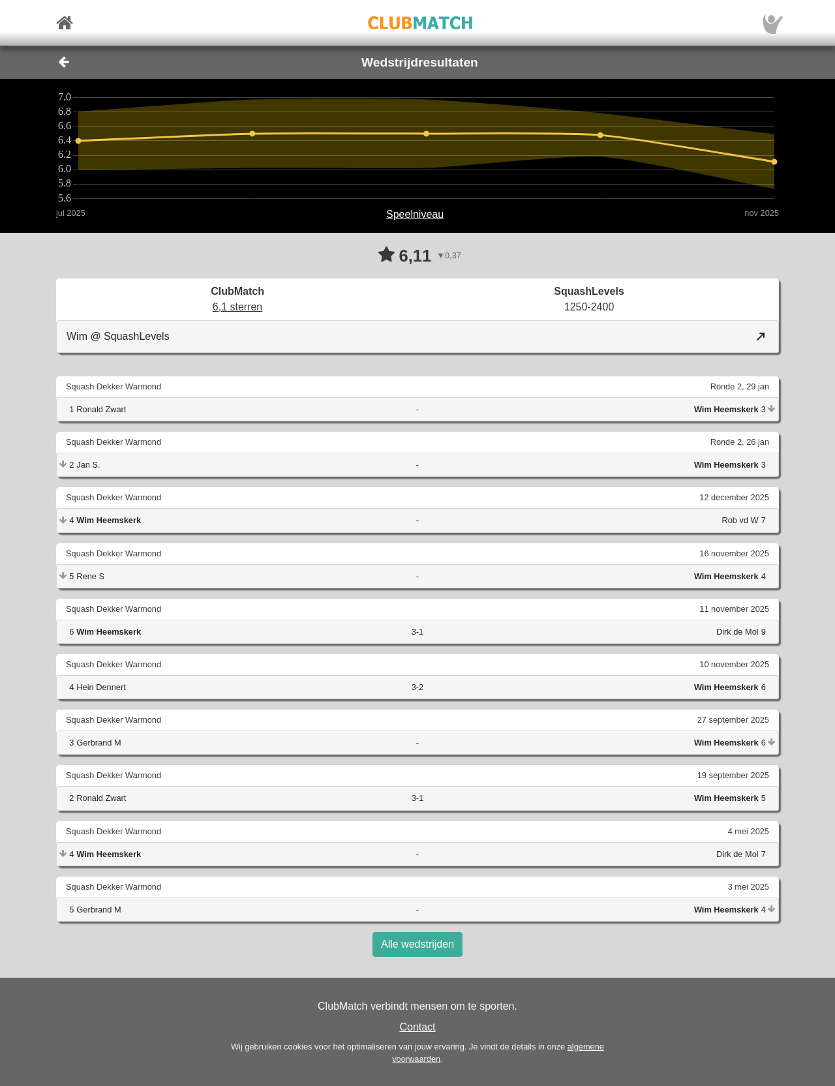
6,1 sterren (237, 306)
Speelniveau (415, 214)
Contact (417, 1027)
